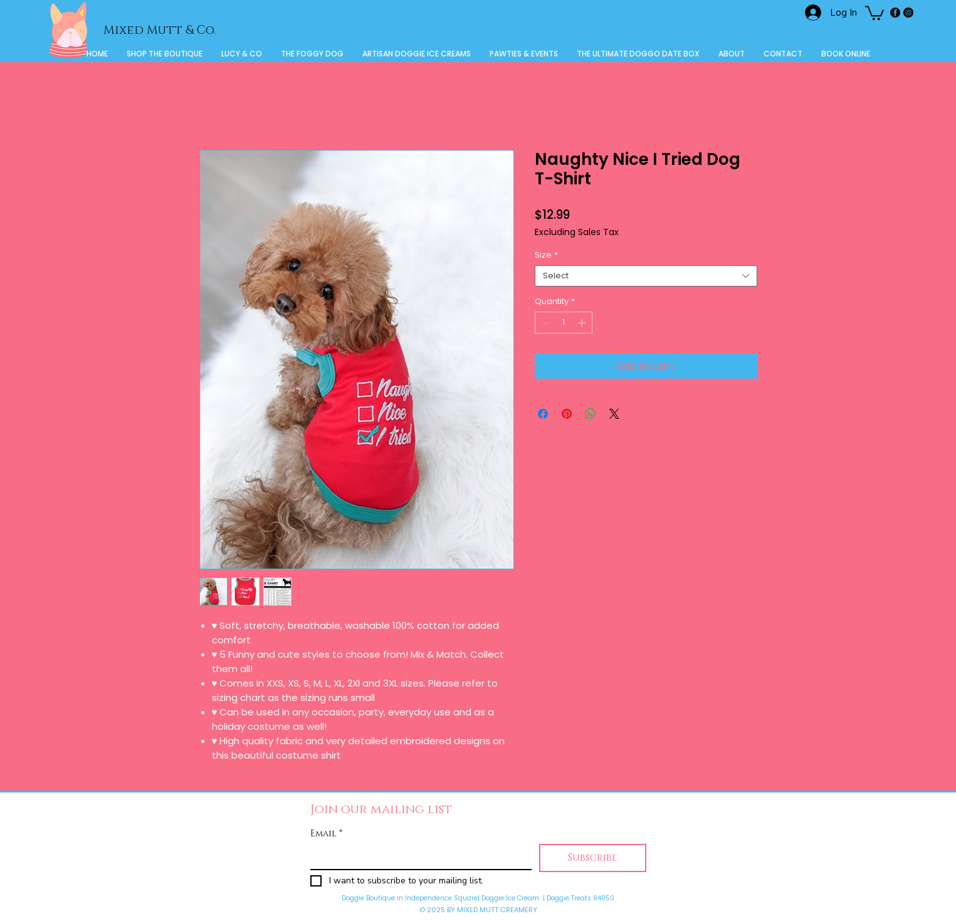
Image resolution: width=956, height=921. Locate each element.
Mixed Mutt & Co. (159, 30)
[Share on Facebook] (542, 413)
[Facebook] (895, 13)
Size (546, 255)
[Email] (417, 856)
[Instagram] (908, 13)
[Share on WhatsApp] (590, 413)
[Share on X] (614, 413)
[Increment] (583, 323)
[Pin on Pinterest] (566, 413)
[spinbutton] (563, 323)
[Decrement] (544, 323)
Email (326, 833)
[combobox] (646, 276)
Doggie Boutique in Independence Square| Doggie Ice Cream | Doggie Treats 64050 (478, 898)
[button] (874, 12)
